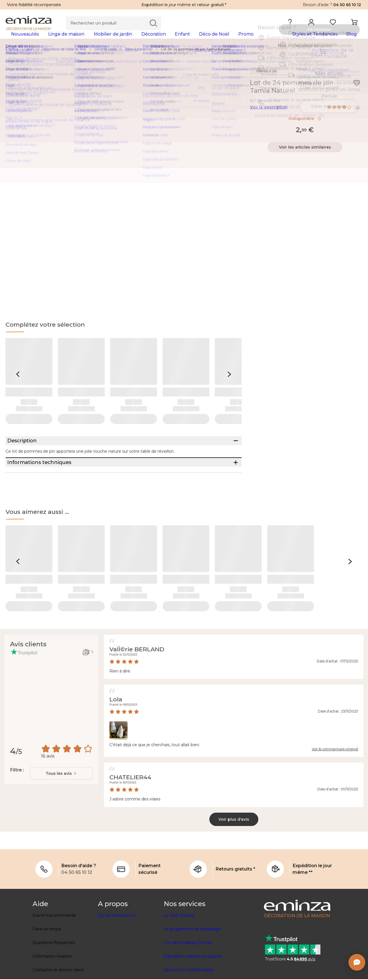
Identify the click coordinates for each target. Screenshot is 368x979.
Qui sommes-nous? (117, 945)
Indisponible (305, 127)
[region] (184, 58)
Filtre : (17, 799)
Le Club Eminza (179, 945)
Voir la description (268, 116)
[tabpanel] (140, 39)
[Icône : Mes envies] (357, 92)
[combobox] (61, 803)
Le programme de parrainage (192, 958)
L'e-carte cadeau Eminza (188, 972)
